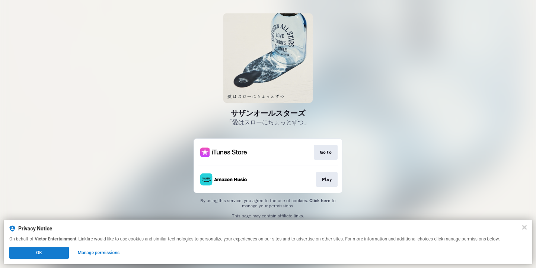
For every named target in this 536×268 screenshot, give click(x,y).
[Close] (524, 227)
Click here (320, 200)
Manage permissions (99, 252)
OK (39, 252)
